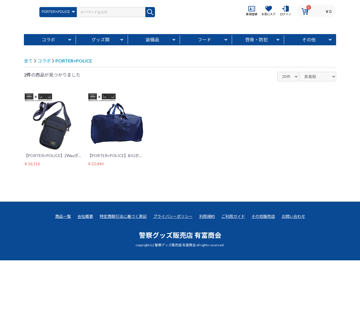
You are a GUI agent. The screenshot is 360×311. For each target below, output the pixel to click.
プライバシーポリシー (173, 267)
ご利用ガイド (233, 267)
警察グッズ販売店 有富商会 (180, 286)
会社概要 (85, 267)
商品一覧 (63, 267)
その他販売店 (263, 267)
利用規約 (207, 267)
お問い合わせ (293, 267)
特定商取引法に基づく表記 (123, 267)
